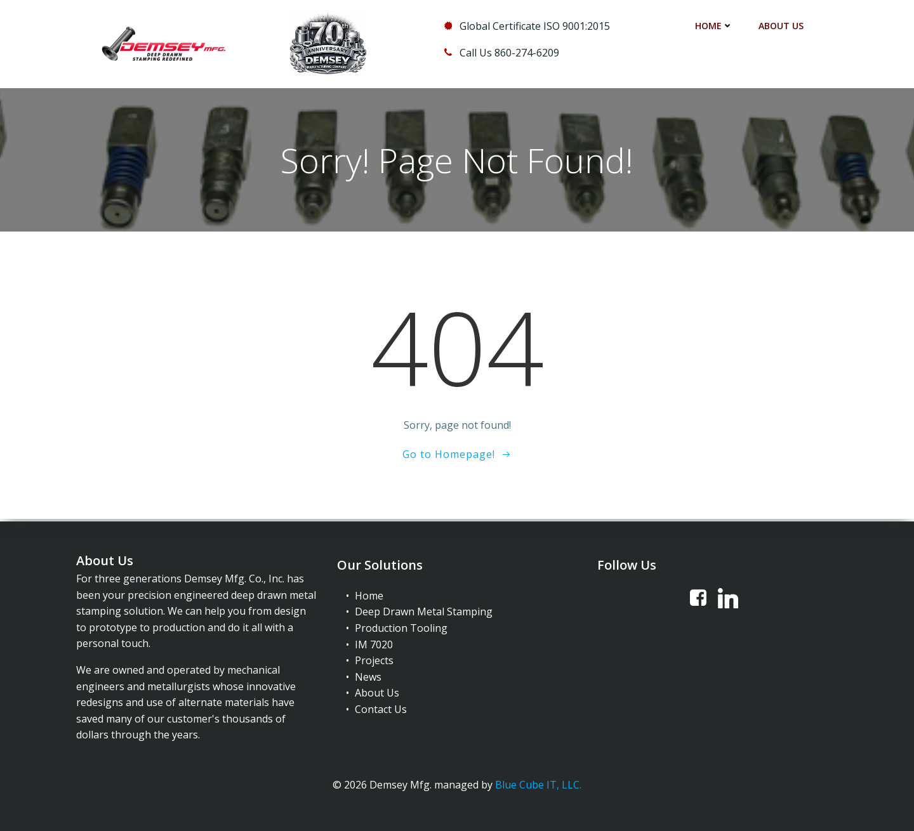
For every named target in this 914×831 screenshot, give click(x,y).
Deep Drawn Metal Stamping (424, 611)
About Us (781, 26)
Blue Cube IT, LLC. (538, 784)
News (368, 676)
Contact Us (381, 708)
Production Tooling (401, 627)
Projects (374, 659)
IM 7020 (374, 643)
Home (714, 26)
